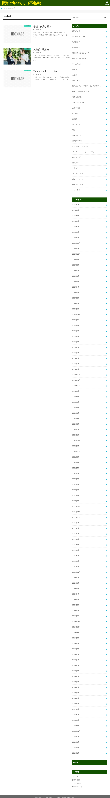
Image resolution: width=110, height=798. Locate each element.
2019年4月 (76, 658)
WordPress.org (77, 785)
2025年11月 (76, 248)
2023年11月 (76, 379)
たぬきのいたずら (78, 102)
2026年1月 (76, 237)
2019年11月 (76, 620)
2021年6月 (76, 538)
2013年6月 (76, 740)
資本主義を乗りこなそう (80, 53)
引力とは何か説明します (80, 91)
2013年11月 (76, 729)
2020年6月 (76, 581)
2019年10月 (76, 625)
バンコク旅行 (77, 157)
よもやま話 (76, 108)
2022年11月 (76, 445)
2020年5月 (76, 587)
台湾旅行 (75, 162)
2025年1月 (76, 303)
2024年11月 (76, 314)
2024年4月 (76, 352)
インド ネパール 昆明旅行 (81, 146)
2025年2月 (76, 297)
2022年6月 (76, 472)
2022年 (10, 8)
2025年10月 (76, 253)
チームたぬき (77, 64)
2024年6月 (76, 341)
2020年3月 (76, 598)
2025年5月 (76, 281)
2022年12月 (76, 439)
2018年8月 (76, 674)
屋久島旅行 (76, 31)
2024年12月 (76, 308)
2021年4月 (76, 549)
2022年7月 (76, 467)
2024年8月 (76, 330)
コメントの (77, 781)
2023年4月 (76, 417)
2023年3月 (76, 423)
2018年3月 (76, 696)
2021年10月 (76, 516)
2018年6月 (76, 680)
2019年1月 (76, 669)
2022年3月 (76, 488)
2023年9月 (76, 390)
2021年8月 (76, 527)
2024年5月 (76, 346)
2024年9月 (76, 324)
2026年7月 (76, 204)
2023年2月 (76, 428)
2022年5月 (76, 478)
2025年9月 (76, 259)
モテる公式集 (77, 97)
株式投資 (75, 113)
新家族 (74, 69)
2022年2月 (76, 494)
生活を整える (77, 135)
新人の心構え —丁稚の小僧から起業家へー (87, 86)
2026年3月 (76, 226)
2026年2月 (76, 231)
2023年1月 (76, 434)
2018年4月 (76, 691)
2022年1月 (76, 499)
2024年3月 (76, 357)
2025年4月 (76, 286)
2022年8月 (76, 461)
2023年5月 (76, 412)
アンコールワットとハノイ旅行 (83, 151)
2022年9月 (76, 456)
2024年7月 (76, 335)
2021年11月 (76, 510)
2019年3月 (76, 664)
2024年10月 (76, 319)
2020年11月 (76, 571)
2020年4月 (76, 592)
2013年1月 (76, 751)
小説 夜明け (77, 80)
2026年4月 (76, 221)
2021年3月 (76, 554)
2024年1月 (76, 368)
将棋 (73, 129)
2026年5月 (76, 215)
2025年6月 (76, 275)
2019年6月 (76, 647)
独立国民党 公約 (78, 36)
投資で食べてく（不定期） (22, 3)
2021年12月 (76, 505)
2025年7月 (76, 270)
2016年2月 (76, 713)
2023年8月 (76, 396)
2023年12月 (76, 374)
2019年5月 (76, 653)
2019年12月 (76, 614)
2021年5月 (76, 543)
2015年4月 (76, 724)
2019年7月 (76, 642)
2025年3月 (76, 292)
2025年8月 (76, 264)
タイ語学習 (76, 47)
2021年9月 (76, 521)
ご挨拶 (74, 75)
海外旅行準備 (77, 140)
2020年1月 (76, 609)
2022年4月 (76, 483)
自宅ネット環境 (77, 184)
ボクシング (76, 124)
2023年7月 (76, 401)
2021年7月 (76, 532)
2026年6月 (76, 210)
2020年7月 (76, 576)
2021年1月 (76, 565)
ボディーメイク (77, 179)
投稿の (76, 778)
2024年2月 (76, 363)
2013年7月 (76, 735)
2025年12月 (76, 242)
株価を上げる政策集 (79, 58)
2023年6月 (76, 406)
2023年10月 (76, 385)
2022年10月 (76, 450)
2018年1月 (76, 702)
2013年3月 (76, 746)
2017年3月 (76, 707)
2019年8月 (76, 636)
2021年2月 (76, 560)
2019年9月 (76, 631)
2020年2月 (76, 603)
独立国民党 (76, 42)
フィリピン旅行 (77, 173)
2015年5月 (76, 718)
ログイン (75, 774)
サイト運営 (76, 190)
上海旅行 (75, 168)
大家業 (74, 118)
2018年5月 (76, 685)
